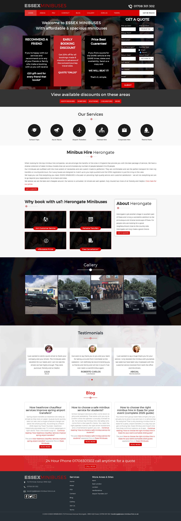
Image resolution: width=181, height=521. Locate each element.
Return (143, 52)
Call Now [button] (90, 466)
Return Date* (126, 55)
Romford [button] (82, 101)
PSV (53, 13)
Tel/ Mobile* (125, 69)
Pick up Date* (126, 26)
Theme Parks (146, 132)
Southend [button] (93, 101)
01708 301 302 (144, 6)
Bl (90, 392)
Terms (117, 13)
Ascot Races (56, 132)
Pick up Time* (144, 26)
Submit (127, 85)
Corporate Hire (124, 132)
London (95, 487)
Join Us (104, 13)
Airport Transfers (79, 132)
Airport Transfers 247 (99, 494)
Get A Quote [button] (31, 189)
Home (32, 13)
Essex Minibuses (101, 438)
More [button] (117, 101)
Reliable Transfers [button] (91, 228)
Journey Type (144, 47)
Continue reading (45, 433)
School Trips (34, 132)
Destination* (125, 40)
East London (97, 484)
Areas (42, 13)
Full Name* (125, 62)
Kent (94, 480)
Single (142, 50)
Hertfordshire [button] (68, 101)
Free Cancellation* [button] (90, 249)
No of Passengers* (128, 47)
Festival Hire (101, 132)
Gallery (90, 13)
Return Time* (144, 55)
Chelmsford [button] (106, 101)
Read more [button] (46, 447)
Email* (123, 76)
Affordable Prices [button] (45, 249)
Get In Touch (148, 13)
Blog (78, 13)
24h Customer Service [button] (45, 228)
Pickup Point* (126, 33)
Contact (65, 13)
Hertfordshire (97, 490)
